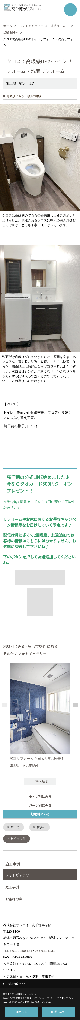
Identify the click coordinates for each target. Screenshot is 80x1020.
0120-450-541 (22, 950)
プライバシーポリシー (44, 997)
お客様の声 (13, 898)
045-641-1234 (45, 950)
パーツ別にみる (40, 805)
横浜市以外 (18, 838)
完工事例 (12, 886)
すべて (15, 827)
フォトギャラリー (19, 874)
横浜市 (41, 827)
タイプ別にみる (40, 796)
